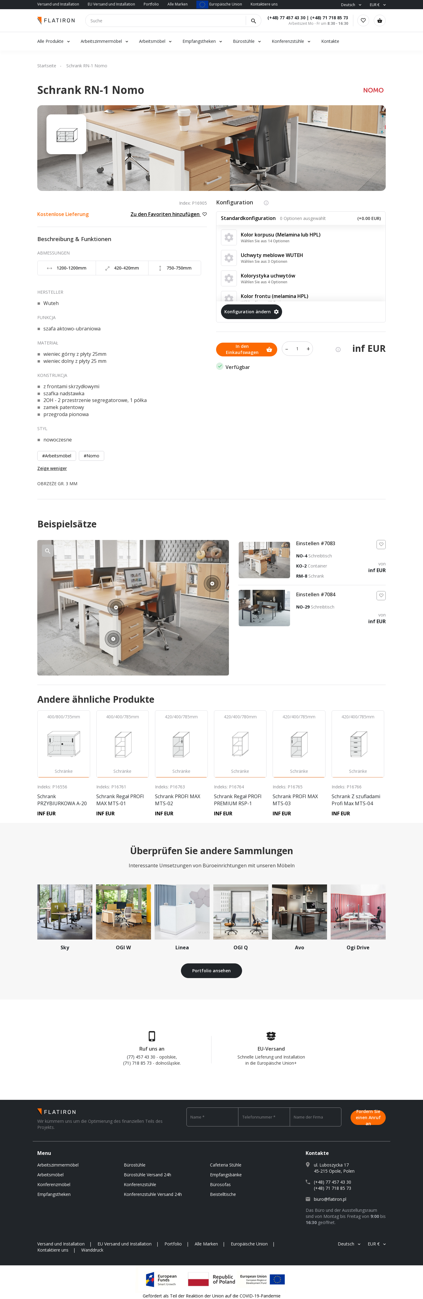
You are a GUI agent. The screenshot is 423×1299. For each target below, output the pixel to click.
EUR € (375, 4)
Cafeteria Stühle (225, 1165)
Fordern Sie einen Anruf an (368, 1117)
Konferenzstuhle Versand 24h (153, 1194)
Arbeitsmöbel (152, 41)
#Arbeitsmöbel (56, 456)
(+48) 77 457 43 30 (284, 17)
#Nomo (91, 456)
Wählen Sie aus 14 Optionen (265, 241)
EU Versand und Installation (111, 4)
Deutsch (348, 4)
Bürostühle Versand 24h (147, 1175)
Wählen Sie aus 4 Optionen (264, 282)
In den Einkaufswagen (249, 348)
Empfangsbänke (226, 1175)
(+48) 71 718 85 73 (327, 17)
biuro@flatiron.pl (330, 1199)
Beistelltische (223, 1194)
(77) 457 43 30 (141, 1057)
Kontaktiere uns (264, 4)
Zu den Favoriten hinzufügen (169, 214)
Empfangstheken (199, 41)
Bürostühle (244, 41)
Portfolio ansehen (211, 970)
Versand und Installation (58, 4)
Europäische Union (219, 4)
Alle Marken (177, 4)
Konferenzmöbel (53, 1184)
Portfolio (151, 4)
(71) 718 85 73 (137, 1063)
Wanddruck (92, 1250)
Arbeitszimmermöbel (101, 41)
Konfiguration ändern (251, 312)
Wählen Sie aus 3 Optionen (264, 261)
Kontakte (330, 41)
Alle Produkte (50, 41)
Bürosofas (220, 1184)
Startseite (46, 66)
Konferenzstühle (288, 41)
